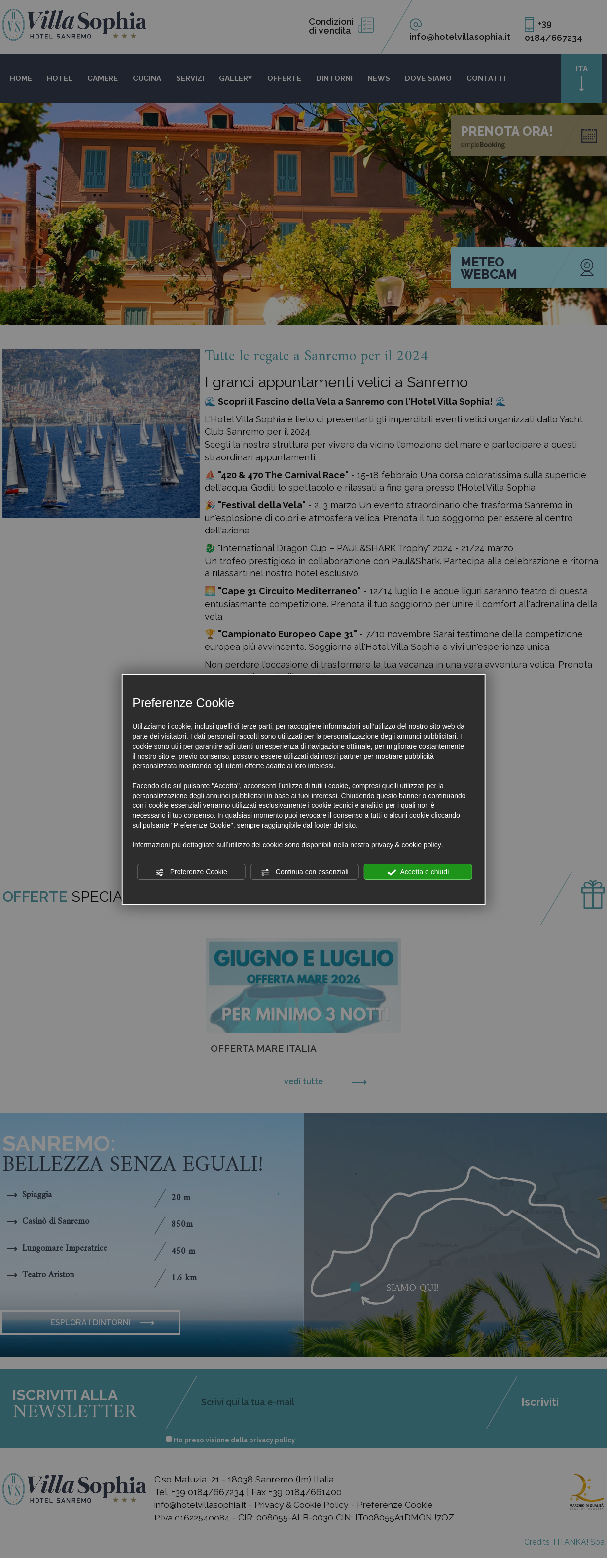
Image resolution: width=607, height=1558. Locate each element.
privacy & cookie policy (406, 845)
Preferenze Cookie (191, 872)
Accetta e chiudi (418, 872)
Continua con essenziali (305, 872)
